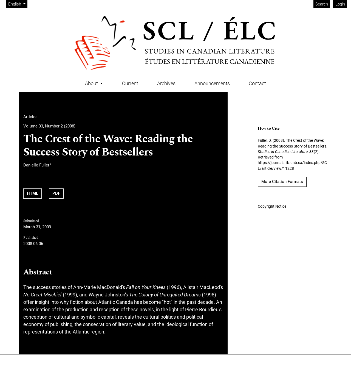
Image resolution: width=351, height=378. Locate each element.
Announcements (212, 83)
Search (321, 4)
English (17, 4)
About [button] (92, 83)
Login (340, 4)
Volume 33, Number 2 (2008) (49, 126)
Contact (257, 83)
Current (130, 83)
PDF (56, 193)
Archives (166, 83)
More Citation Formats (282, 181)
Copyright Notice (272, 206)
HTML (32, 193)
